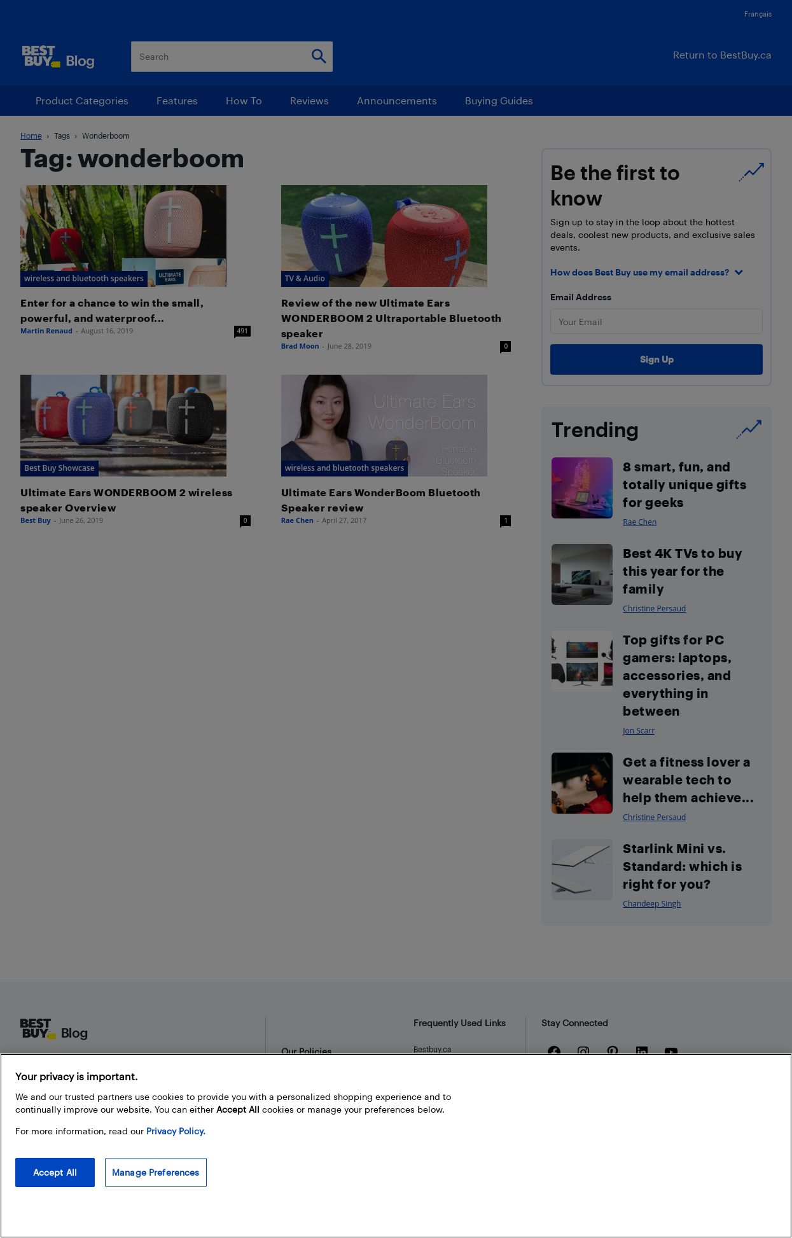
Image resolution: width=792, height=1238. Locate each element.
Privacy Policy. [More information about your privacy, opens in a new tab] (175, 1130)
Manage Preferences (156, 1172)
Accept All (55, 1172)
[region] (396, 1146)
